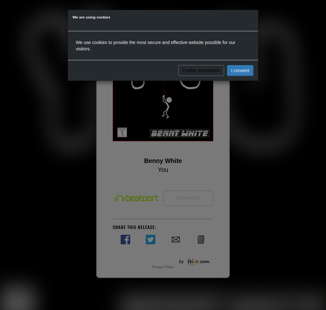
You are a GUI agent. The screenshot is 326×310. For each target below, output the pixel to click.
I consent (240, 70)
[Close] (251, 22)
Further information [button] (201, 70)
